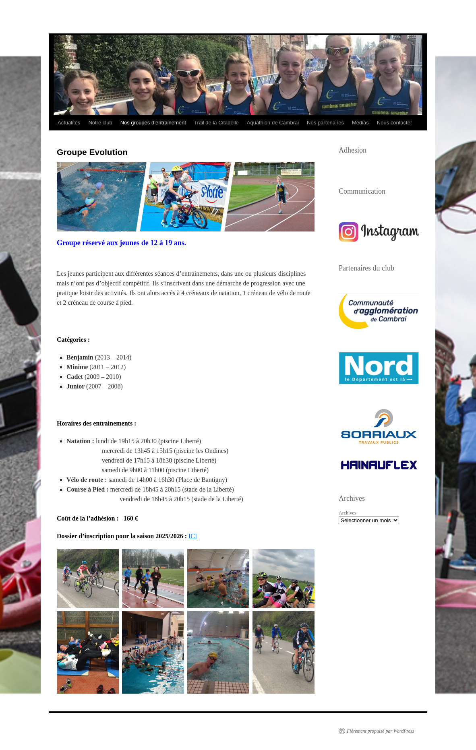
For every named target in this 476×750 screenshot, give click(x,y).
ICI (192, 536)
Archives (347, 513)
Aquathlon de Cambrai (273, 123)
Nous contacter (394, 123)
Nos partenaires (325, 123)
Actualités (69, 123)
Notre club (100, 123)
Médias (360, 123)
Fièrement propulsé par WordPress (380, 731)
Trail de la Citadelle (216, 123)
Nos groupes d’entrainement (153, 123)
